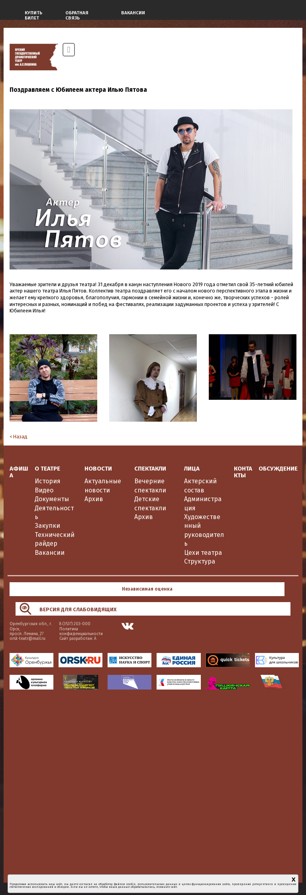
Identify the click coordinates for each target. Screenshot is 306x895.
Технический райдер (55, 539)
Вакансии (50, 552)
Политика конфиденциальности (81, 631)
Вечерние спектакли (150, 485)
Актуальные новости (102, 485)
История (48, 481)
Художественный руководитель (204, 530)
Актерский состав (200, 485)
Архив (93, 499)
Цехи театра (203, 552)
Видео (44, 490)
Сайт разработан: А (77, 638)
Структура (199, 561)
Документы (52, 499)
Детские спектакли (150, 503)
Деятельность (54, 512)
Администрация (203, 503)
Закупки (47, 525)
